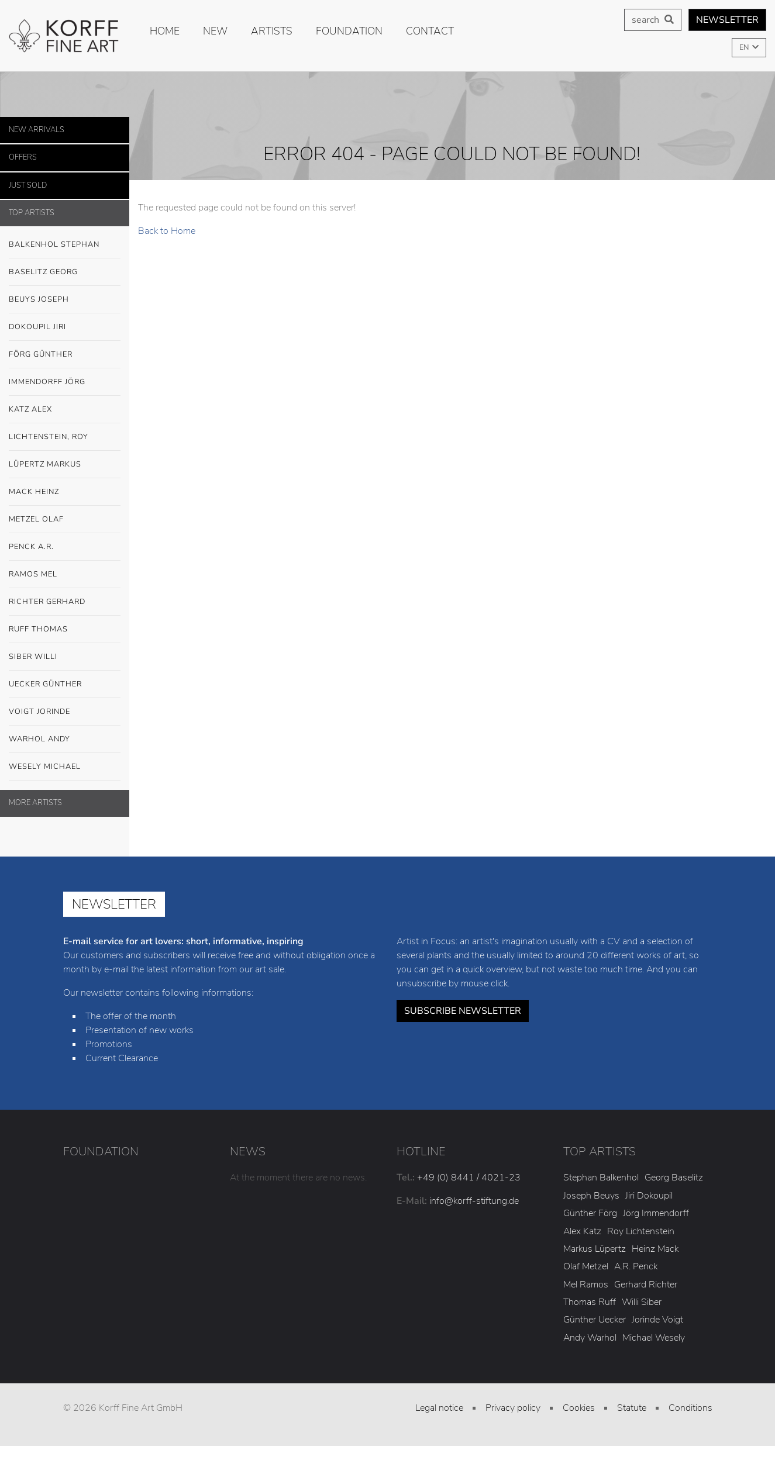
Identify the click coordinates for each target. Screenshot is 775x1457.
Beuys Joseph (64, 300)
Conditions (690, 1407)
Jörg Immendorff (656, 1213)
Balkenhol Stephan (64, 245)
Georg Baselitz (674, 1177)
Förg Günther (64, 355)
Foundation (349, 31)
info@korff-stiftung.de (474, 1200)
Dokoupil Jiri (37, 327)
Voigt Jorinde (64, 712)
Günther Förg (590, 1213)
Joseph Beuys (591, 1195)
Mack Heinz (34, 491)
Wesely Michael (64, 767)
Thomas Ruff (589, 1302)
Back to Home (166, 231)
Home (165, 31)
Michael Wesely (653, 1337)
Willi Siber (642, 1302)
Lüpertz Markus (64, 465)
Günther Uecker (594, 1319)
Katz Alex (30, 409)
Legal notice (439, 1407)
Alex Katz (582, 1231)
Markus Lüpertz (594, 1248)
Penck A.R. (64, 547)
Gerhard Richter (645, 1284)
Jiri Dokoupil (649, 1195)
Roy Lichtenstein (640, 1231)
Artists (271, 31)
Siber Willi (64, 657)
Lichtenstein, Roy (48, 436)
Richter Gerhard (64, 602)
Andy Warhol (589, 1337)
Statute (631, 1407)
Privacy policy (512, 1407)
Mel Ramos (585, 1284)
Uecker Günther (64, 684)
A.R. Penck (635, 1266)
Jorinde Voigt (657, 1319)
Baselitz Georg (43, 272)
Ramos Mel (33, 574)
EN (744, 47)
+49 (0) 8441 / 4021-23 (469, 1177)
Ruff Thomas (38, 629)
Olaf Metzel (585, 1266)
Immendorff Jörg (64, 382)
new (215, 31)
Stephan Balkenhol (601, 1177)
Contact (430, 31)
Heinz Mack (655, 1248)
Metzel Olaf (36, 519)
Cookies (579, 1407)
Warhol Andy (64, 739)
